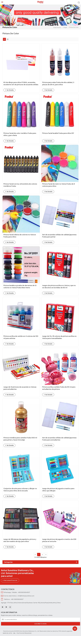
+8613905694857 (24, 592)
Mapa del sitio (7, 633)
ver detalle (10, 90)
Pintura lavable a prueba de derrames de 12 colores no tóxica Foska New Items (19, 287)
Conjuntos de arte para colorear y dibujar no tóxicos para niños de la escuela (20, 490)
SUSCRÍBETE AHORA (40, 624)
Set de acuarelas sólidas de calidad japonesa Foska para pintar (59, 236)
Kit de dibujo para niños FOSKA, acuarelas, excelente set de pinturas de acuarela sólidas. (21, 83)
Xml (14, 633)
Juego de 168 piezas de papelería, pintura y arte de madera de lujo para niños (19, 540)
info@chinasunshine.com (26, 596)
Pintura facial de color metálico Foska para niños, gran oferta (19, 134)
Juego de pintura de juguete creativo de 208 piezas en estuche (59, 540)
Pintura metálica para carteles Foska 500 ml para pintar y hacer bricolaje (20, 439)
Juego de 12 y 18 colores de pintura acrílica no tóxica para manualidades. (59, 337)
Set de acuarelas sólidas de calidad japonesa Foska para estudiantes (59, 439)
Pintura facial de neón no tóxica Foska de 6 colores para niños (58, 185)
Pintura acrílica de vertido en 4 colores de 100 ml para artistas (20, 337)
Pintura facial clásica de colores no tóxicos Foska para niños (19, 236)
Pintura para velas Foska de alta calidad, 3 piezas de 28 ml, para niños (58, 83)
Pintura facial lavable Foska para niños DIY (58, 133)
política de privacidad (24, 633)
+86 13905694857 (17, 599)
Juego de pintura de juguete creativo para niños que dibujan (58, 490)
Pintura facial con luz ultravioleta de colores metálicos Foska (20, 185)
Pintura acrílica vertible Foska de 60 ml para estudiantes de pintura (58, 388)
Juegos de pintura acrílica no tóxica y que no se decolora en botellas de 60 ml (59, 287)
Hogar (65, 27)
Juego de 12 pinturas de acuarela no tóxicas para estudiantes (19, 388)
